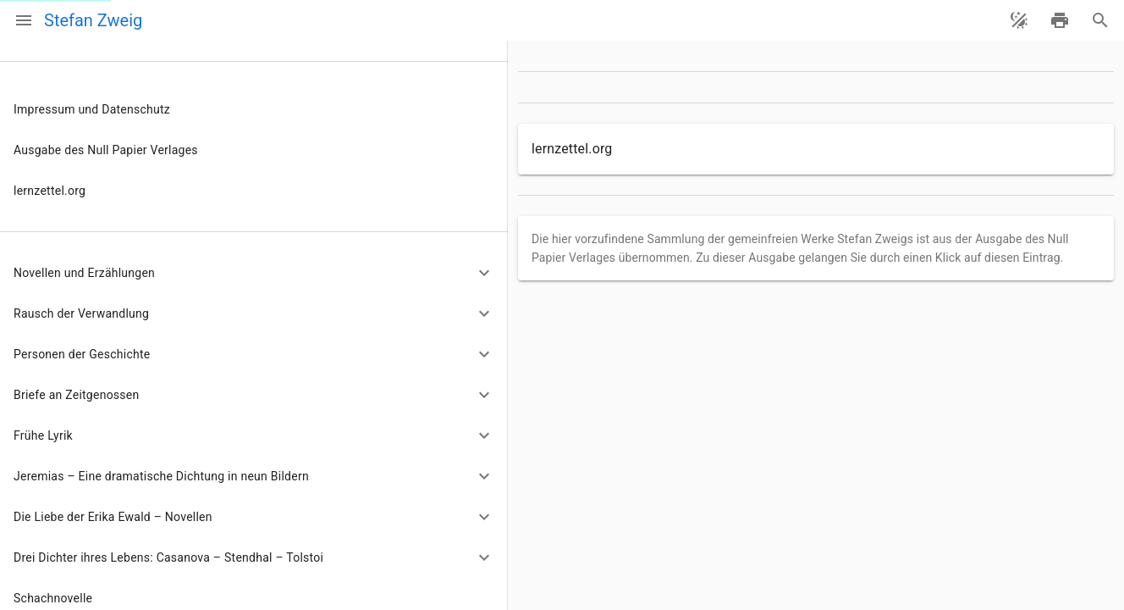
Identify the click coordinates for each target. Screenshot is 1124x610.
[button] (254, 272)
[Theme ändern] (1019, 20)
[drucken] (1059, 20)
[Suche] (1100, 20)
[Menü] (23, 20)
